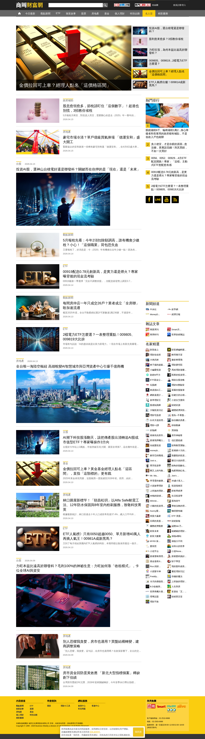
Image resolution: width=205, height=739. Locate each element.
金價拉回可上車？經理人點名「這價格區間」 (65, 85)
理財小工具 (65, 706)
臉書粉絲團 (149, 199)
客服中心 (95, 706)
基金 (32, 712)
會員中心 (82, 706)
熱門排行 (153, 100)
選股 (49, 706)
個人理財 (20, 715)
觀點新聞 (20, 706)
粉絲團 (155, 5)
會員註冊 (177, 5)
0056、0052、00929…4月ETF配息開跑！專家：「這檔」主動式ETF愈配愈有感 (169, 161)
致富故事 (20, 709)
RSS (175, 199)
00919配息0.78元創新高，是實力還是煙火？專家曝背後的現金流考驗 (169, 175)
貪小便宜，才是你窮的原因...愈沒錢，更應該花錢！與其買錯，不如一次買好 (169, 147)
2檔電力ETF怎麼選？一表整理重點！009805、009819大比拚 (170, 188)
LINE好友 (158, 199)
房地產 (19, 712)
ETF (31, 706)
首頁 (22, 13)
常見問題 (82, 709)
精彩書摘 (20, 718)
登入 (184, 5)
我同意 (138, 732)
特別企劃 (33, 715)
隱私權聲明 (95, 732)
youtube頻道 (166, 199)
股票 (32, 709)
